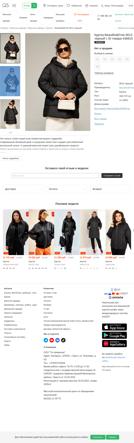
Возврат (47, 305)
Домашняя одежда (13, 309)
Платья (7, 333)
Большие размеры (60, 17)
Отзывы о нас (50, 293)
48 (97, 59)
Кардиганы (9, 321)
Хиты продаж (33, 17)
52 (112, 59)
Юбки (7, 345)
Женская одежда (6, 17)
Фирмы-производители (55, 325)
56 (127, 59)
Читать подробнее (10, 158)
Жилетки (8, 317)
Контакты (48, 313)
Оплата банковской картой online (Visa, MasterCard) (68, 321)
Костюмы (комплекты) (14, 329)
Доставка (48, 297)
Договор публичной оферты (57, 329)
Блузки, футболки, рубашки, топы (20, 293)
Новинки (23, 17)
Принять (112, 437)
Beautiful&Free (126, 88)
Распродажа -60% (81, 17)
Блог (46, 317)
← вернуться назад (124, 28)
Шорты (7, 341)
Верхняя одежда (12, 301)
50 (105, 59)
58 (97, 66)
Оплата (47, 301)
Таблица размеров (103, 73)
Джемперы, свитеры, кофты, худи (20, 305)
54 (119, 59)
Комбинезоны (10, 325)
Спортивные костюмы (14, 337)
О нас (46, 309)
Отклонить (98, 437)
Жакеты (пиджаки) (13, 313)
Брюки (7, 297)
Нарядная (48, 17)
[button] (10, 31)
